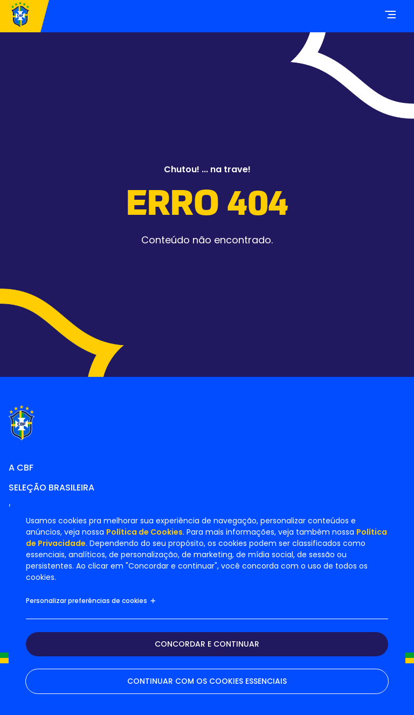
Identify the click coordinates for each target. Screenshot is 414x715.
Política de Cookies (144, 532)
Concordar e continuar (207, 644)
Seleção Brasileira (51, 487)
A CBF (21, 467)
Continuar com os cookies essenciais (207, 681)
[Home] (20, 16)
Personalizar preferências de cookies (91, 600)
